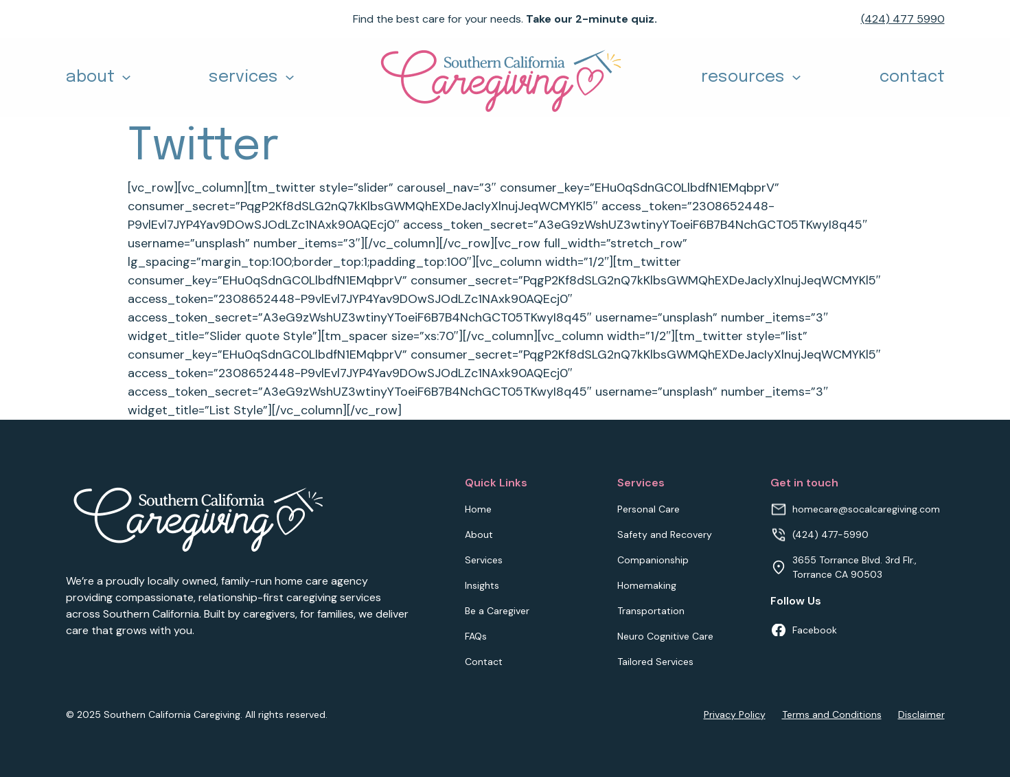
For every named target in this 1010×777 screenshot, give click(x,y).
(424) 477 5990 (903, 19)
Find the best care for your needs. (505, 19)
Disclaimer (921, 714)
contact (912, 77)
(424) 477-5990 (830, 534)
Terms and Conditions (832, 714)
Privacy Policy (735, 714)
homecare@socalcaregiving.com (866, 509)
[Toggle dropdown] (126, 77)
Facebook (814, 630)
